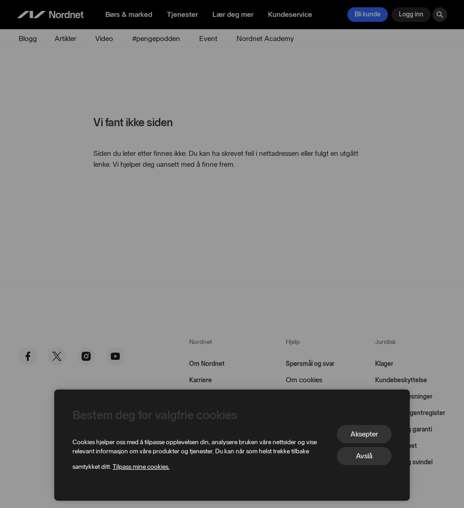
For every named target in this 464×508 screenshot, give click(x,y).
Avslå (364, 456)
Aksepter (364, 434)
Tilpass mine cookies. (141, 467)
